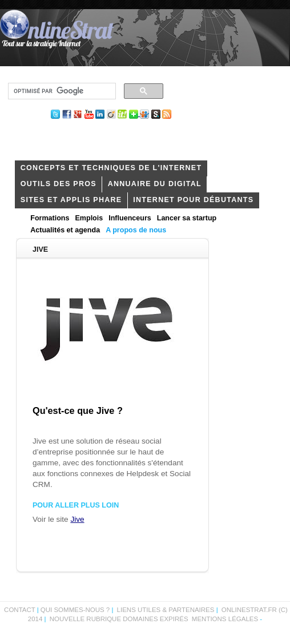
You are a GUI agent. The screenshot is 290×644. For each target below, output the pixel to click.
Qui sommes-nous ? (76, 609)
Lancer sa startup (186, 218)
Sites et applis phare (71, 200)
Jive (77, 519)
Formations (49, 218)
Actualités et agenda (65, 230)
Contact (19, 609)
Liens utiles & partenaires (166, 609)
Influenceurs (129, 218)
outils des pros (58, 184)
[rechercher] (61, 91)
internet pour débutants (193, 200)
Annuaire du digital (155, 184)
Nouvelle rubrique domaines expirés (119, 618)
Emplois (89, 218)
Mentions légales (225, 618)
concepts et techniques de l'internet (111, 168)
